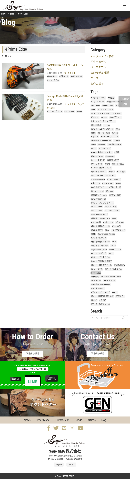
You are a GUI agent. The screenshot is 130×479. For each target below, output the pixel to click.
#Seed (114, 218)
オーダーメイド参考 (102, 56)
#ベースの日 (96, 222)
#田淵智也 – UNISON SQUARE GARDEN (106, 277)
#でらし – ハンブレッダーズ (102, 203)
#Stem (118, 183)
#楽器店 (111, 98)
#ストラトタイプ (114, 180)
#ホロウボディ (97, 211)
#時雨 (107, 164)
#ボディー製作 (115, 195)
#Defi (114, 242)
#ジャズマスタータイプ (100, 292)
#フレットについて (98, 238)
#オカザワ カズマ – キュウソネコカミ (106, 113)
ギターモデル (98, 61)
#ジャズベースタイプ (99, 214)
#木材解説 (121, 172)
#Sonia (93, 148)
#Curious (109, 191)
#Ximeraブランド (98, 160)
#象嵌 (93, 234)
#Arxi (118, 129)
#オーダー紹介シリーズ (100, 304)
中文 (124, 103)
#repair (104, 117)
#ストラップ (108, 222)
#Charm (106, 125)
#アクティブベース (54, 111)
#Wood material (97, 191)
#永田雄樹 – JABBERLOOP (101, 141)
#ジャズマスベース (98, 199)
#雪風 (116, 152)
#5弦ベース (63, 76)
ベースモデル (69, 73)
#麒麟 (93, 144)
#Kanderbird (110, 156)
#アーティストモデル (113, 269)
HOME (4, 14)
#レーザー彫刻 (104, 133)
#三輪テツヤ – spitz (99, 195)
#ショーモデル (53, 80)
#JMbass (101, 144)
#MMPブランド (109, 281)
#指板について (97, 230)
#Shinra (115, 133)
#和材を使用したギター (100, 242)
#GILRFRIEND (96, 125)
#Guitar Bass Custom (106, 234)
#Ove (107, 230)
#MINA (79, 111)
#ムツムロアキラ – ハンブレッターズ (106, 187)
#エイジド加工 (118, 164)
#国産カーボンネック (115, 102)
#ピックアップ (104, 148)
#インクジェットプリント (101, 168)
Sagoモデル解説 (99, 72)
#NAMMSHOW (119, 265)
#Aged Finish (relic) (99, 250)
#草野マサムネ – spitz (110, 137)
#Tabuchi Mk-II (107, 183)
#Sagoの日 (116, 226)
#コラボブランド (118, 230)
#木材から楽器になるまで (101, 261)
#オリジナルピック (98, 253)
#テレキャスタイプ (98, 172)
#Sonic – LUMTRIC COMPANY (102, 296)
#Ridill (111, 253)
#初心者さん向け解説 (99, 246)
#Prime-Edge (52, 76)
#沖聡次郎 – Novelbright (100, 284)
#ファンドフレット (105, 110)
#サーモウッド (97, 164)
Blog (12, 14)
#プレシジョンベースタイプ (102, 129)
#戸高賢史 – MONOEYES (100, 218)
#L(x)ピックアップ (98, 98)
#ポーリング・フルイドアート (103, 121)
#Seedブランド (115, 117)
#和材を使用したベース (100, 226)
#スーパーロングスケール (101, 265)
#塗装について (113, 160)
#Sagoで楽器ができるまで (101, 152)
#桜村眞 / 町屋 (111, 207)
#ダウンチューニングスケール (103, 176)
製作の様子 (97, 83)
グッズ (94, 78)
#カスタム (120, 222)
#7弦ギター (120, 296)
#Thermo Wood (97, 156)
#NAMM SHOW (76, 76)
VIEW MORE (32, 353)
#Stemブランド (115, 250)
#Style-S (112, 172)
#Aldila (115, 292)
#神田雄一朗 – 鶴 (114, 144)
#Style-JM (95, 137)
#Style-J (117, 141)
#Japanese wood (98, 180)
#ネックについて (98, 102)
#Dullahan (95, 117)
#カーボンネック (98, 288)
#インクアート (97, 207)
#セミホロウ (96, 281)
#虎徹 (93, 133)
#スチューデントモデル (100, 257)
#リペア (102, 300)
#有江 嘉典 (95, 106)
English (125, 98)
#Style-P (94, 300)
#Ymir (93, 110)
